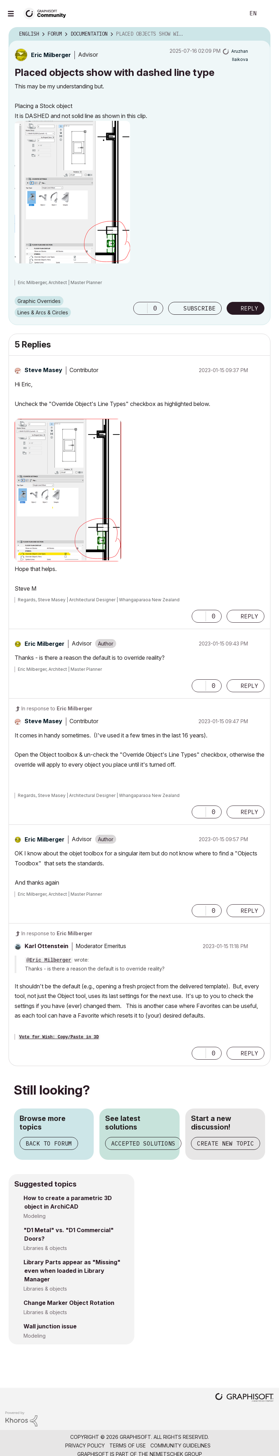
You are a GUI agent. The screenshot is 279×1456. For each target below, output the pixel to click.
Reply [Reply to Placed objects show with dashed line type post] (249, 308)
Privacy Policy (85, 1445)
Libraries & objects (45, 1248)
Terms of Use (127, 1445)
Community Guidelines (180, 1445)
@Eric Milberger (48, 960)
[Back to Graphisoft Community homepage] (47, 13)
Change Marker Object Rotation (69, 1302)
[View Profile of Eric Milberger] (51, 54)
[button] (72, 192)
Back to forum (49, 1143)
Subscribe (200, 308)
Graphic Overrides (39, 301)
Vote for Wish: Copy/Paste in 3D (59, 1037)
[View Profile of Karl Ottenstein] (46, 946)
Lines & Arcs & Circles (42, 312)
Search (231, 13)
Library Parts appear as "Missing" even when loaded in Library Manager (72, 1271)
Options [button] (260, 34)
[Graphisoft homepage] (244, 1398)
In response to (56, 708)
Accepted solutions (143, 1143)
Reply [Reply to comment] (249, 616)
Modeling (35, 1216)
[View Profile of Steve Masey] (43, 370)
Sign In (268, 13)
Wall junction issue (50, 1326)
